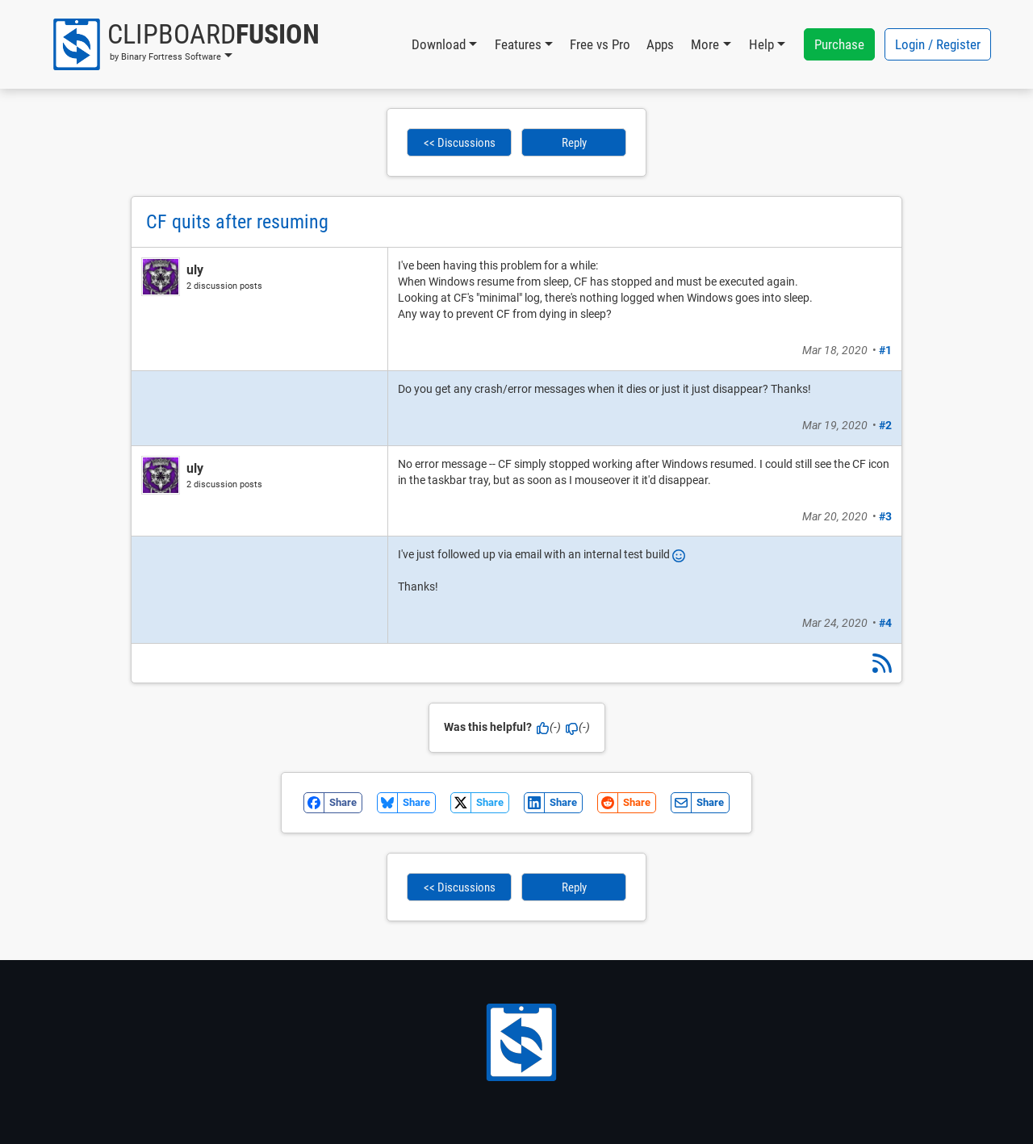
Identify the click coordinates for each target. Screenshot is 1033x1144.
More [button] (705, 44)
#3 (885, 516)
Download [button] (439, 44)
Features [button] (518, 44)
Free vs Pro (600, 44)
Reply (574, 143)
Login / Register (938, 44)
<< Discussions (460, 143)
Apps (660, 44)
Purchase (839, 44)
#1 (885, 350)
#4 (885, 622)
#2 (885, 425)
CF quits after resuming (237, 222)
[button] (185, 44)
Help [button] (761, 44)
